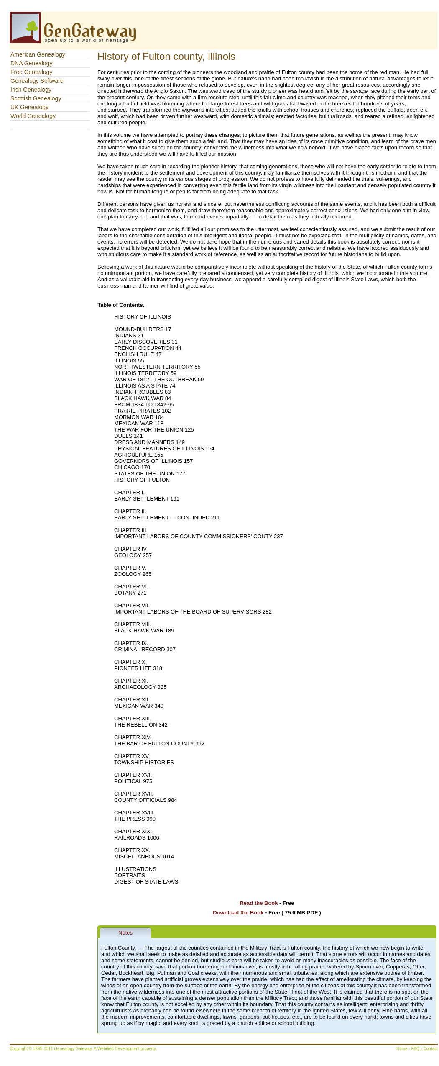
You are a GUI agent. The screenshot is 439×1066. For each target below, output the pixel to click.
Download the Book (238, 912)
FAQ (415, 1048)
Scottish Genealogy (35, 98)
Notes (125, 933)
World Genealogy (33, 116)
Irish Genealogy (30, 89)
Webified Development (118, 1048)
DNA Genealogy (31, 63)
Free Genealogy (31, 72)
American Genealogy (37, 54)
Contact (431, 1048)
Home (402, 1048)
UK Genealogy (29, 107)
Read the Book (259, 903)
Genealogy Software (37, 80)
